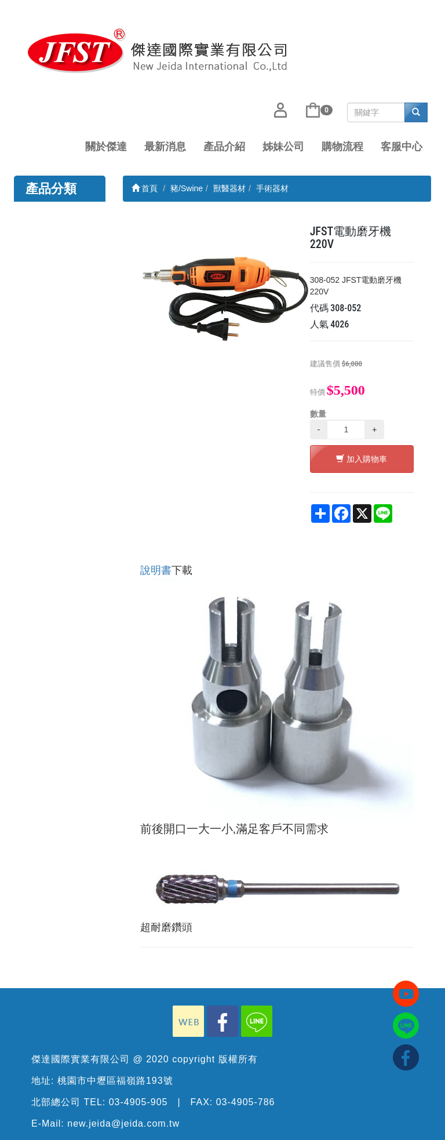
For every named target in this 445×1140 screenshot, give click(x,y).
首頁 (145, 188)
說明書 (156, 570)
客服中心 (401, 146)
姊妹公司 (283, 146)
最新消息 (165, 146)
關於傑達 (106, 146)
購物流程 (342, 146)
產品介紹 (224, 146)
